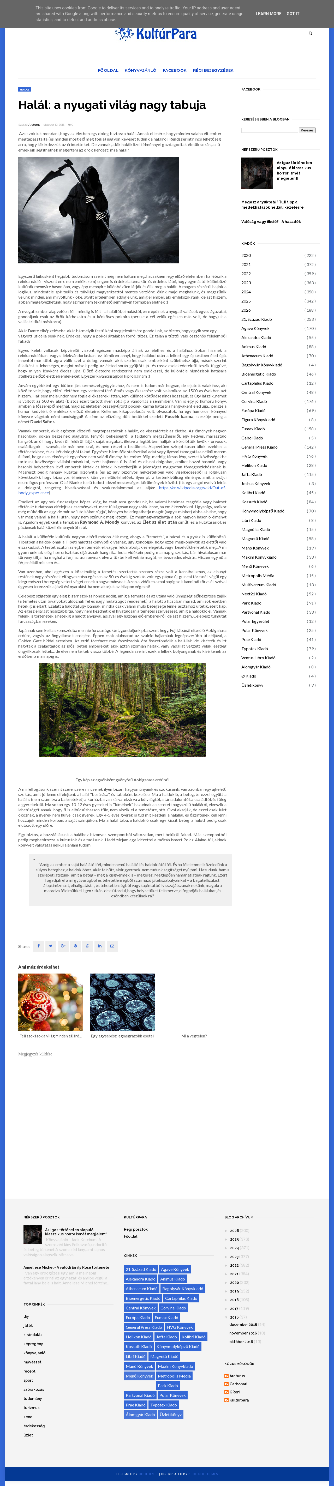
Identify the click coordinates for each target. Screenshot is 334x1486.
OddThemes (148, 1474)
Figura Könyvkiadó (258, 419)
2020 (246, 255)
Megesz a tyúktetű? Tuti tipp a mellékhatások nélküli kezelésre (272, 204)
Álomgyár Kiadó (256, 666)
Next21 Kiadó (254, 593)
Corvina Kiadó (254, 401)
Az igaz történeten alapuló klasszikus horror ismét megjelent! (294, 170)
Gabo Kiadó (252, 437)
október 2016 (241, 1342)
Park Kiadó (251, 602)
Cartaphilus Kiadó (257, 382)
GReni (235, 1392)
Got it (293, 13)
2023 (246, 282)
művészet (32, 1362)
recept (29, 1371)
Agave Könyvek (255, 328)
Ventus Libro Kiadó (258, 657)
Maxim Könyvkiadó (259, 556)
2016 (234, 1317)
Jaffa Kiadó (251, 474)
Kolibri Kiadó (253, 492)
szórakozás (33, 1389)
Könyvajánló (141, 70)
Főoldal (108, 70)
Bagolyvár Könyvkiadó (261, 364)
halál (24, 89)
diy (26, 1316)
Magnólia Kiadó (255, 529)
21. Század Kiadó (256, 319)
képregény (33, 1344)
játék (28, 1326)
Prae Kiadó (251, 639)
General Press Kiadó (259, 446)
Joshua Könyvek (255, 483)
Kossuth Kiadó (254, 501)
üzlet (28, 1435)
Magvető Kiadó (255, 538)
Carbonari (238, 1384)
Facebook (175, 70)
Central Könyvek (256, 392)
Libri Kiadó (251, 520)
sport (28, 1380)
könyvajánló (34, 1353)
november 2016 (243, 1333)
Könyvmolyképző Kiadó (262, 510)
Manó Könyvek (255, 547)
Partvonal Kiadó (255, 611)
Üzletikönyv (252, 684)
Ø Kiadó (248, 675)
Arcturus (34, 124)
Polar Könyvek (254, 630)
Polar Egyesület (255, 621)
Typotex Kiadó (254, 648)
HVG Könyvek (254, 456)
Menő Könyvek (255, 566)
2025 (246, 300)
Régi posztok (136, 1229)
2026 (246, 309)
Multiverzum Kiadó (258, 584)
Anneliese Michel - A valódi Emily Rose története (66, 1267)
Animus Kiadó (253, 346)
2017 (234, 1309)
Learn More (268, 13)
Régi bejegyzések (213, 70)
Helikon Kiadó (254, 465)
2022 (246, 273)
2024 (246, 291)
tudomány (32, 1399)
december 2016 (243, 1324)
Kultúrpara (239, 1400)
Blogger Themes (203, 1474)
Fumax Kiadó (253, 428)
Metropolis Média (257, 575)
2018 (234, 1300)
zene (27, 1417)
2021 (246, 264)
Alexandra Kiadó (256, 337)
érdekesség (34, 1426)
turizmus (31, 1408)
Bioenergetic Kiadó (258, 373)
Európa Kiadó (253, 410)
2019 (234, 1291)
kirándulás (32, 1335)
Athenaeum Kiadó (257, 355)
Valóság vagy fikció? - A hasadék (271, 222)
